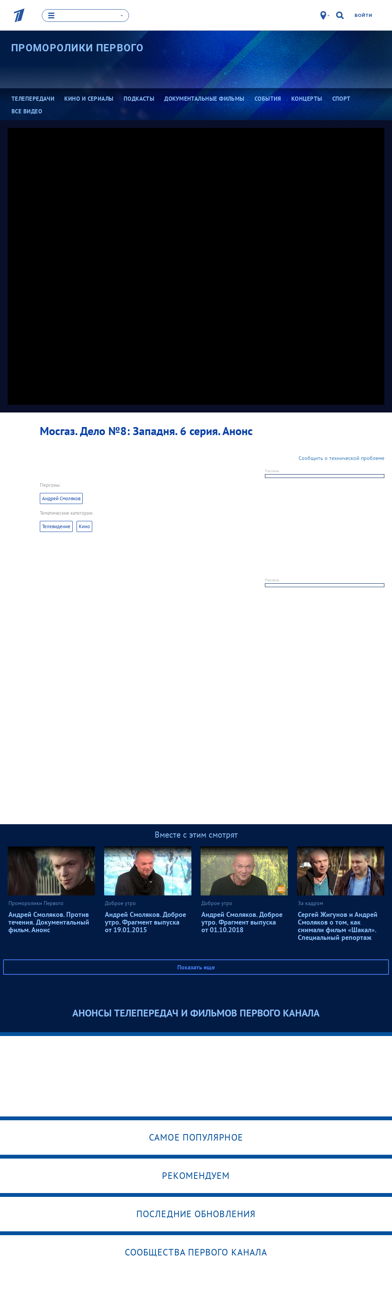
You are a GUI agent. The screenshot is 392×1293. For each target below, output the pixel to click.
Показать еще (196, 967)
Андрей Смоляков (61, 498)
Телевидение (56, 526)
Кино (84, 526)
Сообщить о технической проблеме (341, 458)
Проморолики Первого (77, 47)
